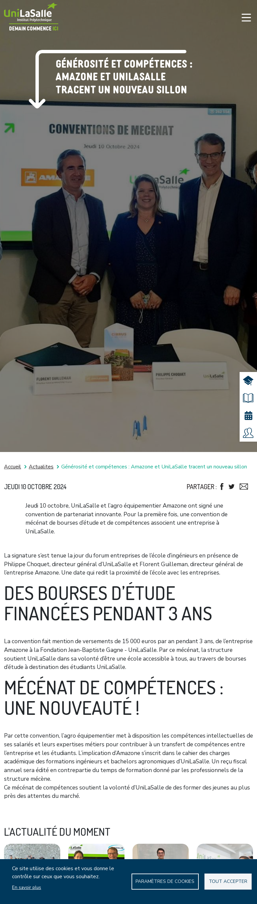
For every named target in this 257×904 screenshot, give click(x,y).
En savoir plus (26, 887)
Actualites (41, 466)
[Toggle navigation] (246, 17)
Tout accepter (228, 881)
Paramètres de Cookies (165, 881)
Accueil (12, 466)
